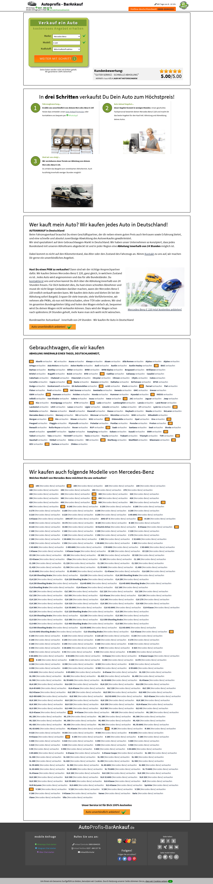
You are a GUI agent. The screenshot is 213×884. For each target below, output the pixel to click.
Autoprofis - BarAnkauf (62, 4)
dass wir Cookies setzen (156, 881)
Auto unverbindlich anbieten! (51, 272)
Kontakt (149, 198)
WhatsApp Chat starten (46, 789)
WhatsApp (46, 131)
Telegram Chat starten (46, 793)
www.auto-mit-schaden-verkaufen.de (106, 825)
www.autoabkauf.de (163, 825)
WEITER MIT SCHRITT (58, 58)
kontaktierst (36, 226)
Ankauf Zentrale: (81, 789)
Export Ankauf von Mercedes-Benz (132, 828)
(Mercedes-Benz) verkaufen (50, 430)
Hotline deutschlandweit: (152, 9)
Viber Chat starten (46, 797)
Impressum (118, 856)
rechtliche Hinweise (105, 856)
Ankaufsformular (87, 797)
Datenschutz (90, 856)
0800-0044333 (94, 789)
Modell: (47, 42)
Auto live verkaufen (81, 825)
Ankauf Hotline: (79, 793)
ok (170, 881)
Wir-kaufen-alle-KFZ (156, 828)
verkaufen (44, 306)
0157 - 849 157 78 (45, 8)
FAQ (126, 856)
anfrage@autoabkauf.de (59, 9)
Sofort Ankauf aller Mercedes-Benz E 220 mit (98, 828)
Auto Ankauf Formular (65, 123)
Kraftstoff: (46, 48)
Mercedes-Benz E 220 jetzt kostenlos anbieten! (155, 254)
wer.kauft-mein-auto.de (62, 825)
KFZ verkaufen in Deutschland (39, 825)
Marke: (47, 35)
